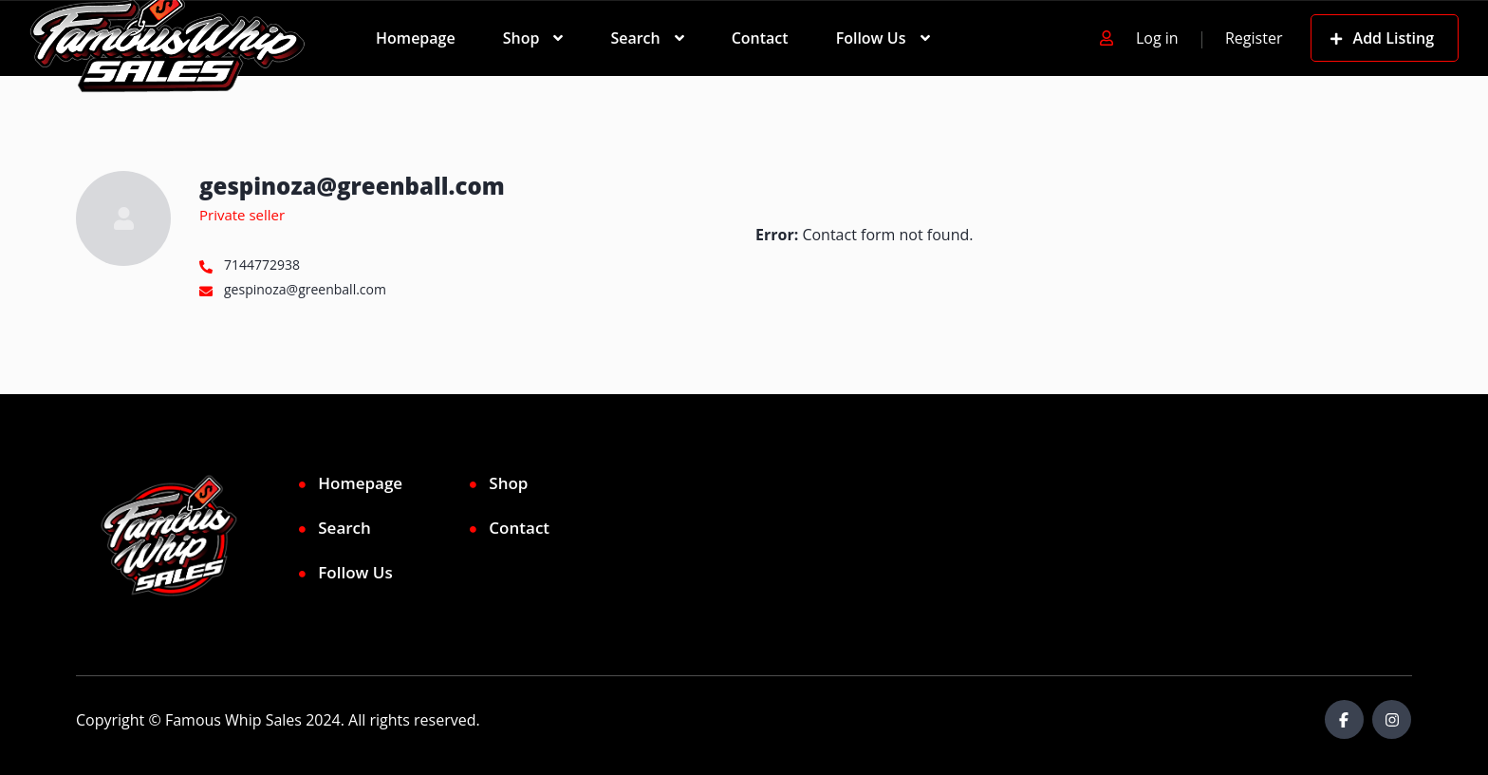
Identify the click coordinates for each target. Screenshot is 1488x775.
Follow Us (871, 38)
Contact (760, 38)
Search (635, 38)
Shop (521, 38)
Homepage (416, 38)
